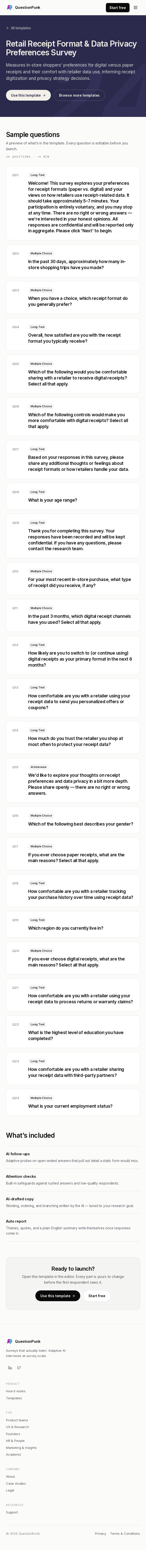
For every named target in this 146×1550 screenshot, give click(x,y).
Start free (117, 8)
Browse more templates (79, 95)
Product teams (17, 1420)
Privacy (100, 1533)
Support (12, 1512)
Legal (10, 1490)
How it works (16, 1391)
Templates (14, 1398)
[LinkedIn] (10, 1368)
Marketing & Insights (21, 1448)
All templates (18, 28)
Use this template (28, 95)
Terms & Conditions (125, 1533)
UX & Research (17, 1427)
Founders (13, 1434)
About (10, 1476)
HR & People (15, 1441)
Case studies (16, 1483)
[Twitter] (19, 1368)
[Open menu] (135, 7)
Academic (13, 1454)
